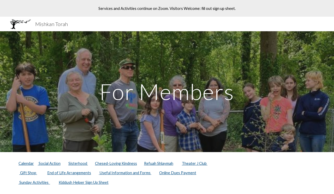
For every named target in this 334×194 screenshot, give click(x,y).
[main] (167, 91)
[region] (167, 8)
